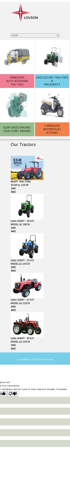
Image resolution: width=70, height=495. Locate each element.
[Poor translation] (12, 394)
